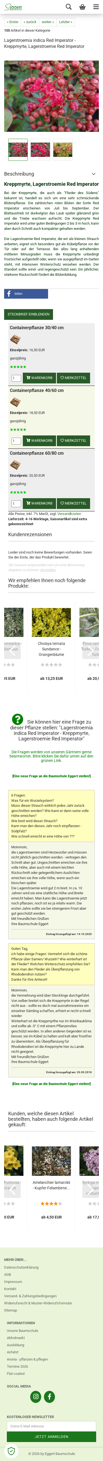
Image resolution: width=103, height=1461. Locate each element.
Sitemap (10, 1310)
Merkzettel (73, 378)
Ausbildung (15, 1345)
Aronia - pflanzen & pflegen (27, 1359)
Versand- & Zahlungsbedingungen (30, 1296)
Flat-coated (15, 1374)
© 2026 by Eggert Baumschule (51, 1454)
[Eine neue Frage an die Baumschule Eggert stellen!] (51, 776)
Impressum (13, 1282)
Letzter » (65, 22)
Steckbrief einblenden (28, 314)
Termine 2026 (17, 1366)
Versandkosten (69, 514)
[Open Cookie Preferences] (11, 1451)
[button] (26, 294)
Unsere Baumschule (22, 1331)
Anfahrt (12, 1352)
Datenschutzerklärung (21, 1267)
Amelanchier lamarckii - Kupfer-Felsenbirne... (51, 1185)
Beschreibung (19, 174)
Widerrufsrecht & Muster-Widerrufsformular (38, 1303)
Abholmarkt (16, 1338)
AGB (7, 1274)
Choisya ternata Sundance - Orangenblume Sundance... (51, 649)
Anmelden (48, 570)
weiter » (48, 22)
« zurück (30, 22)
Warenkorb (39, 378)
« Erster (12, 22)
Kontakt (10, 1289)
